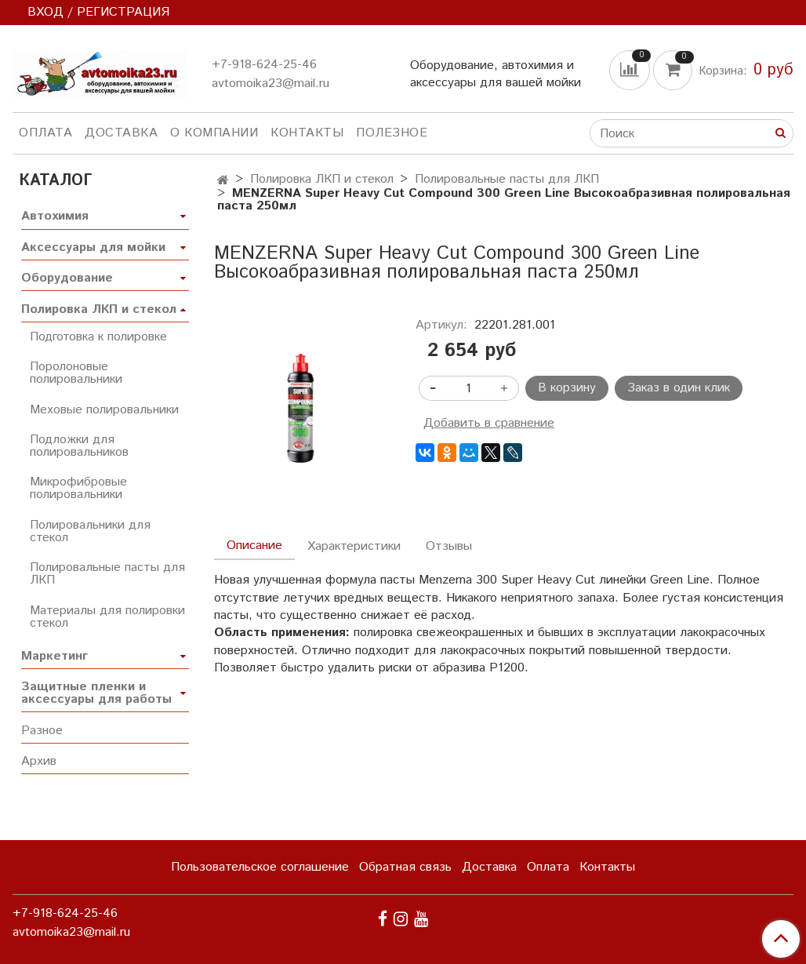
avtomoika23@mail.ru (270, 84)
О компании (214, 133)
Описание (254, 546)
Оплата (45, 133)
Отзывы (449, 546)
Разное (42, 731)
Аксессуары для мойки (93, 247)
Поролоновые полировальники (76, 373)
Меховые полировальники (104, 410)
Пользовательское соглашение (260, 867)
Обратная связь (405, 867)
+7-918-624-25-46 (264, 65)
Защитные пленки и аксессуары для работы (96, 693)
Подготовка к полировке (98, 337)
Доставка (121, 133)
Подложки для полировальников (79, 446)
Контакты (306, 133)
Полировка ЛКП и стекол (322, 179)
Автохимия (55, 216)
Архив (38, 761)
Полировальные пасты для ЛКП (507, 179)
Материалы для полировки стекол (107, 617)
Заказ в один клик (678, 388)
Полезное (391, 133)
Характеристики (354, 546)
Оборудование (67, 278)
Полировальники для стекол (90, 531)
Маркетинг (54, 656)
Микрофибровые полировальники (78, 488)
